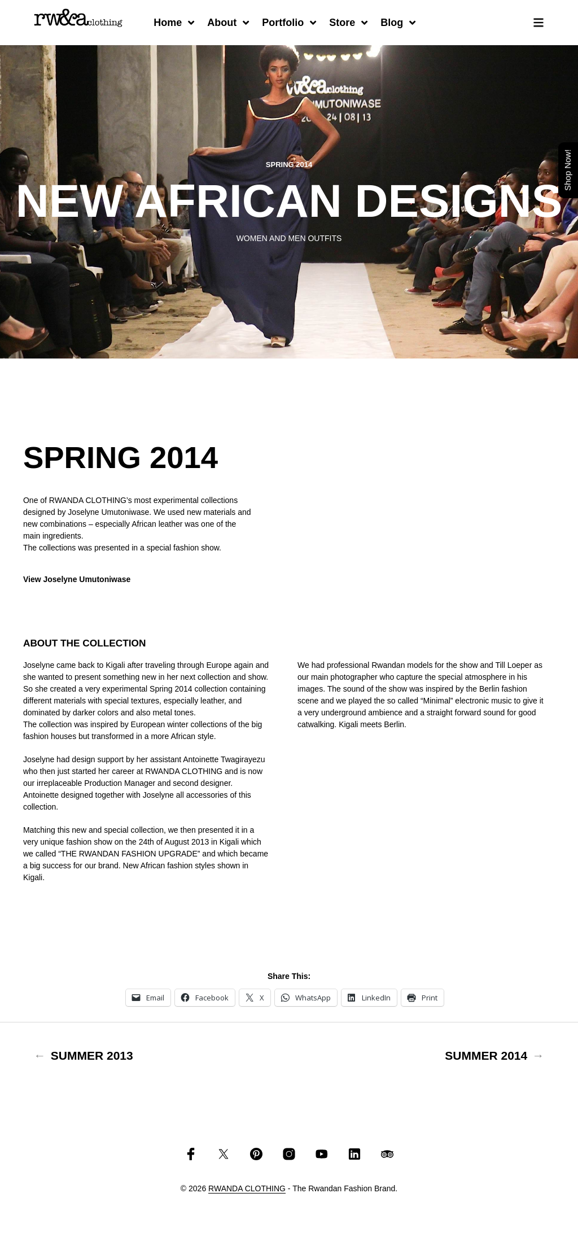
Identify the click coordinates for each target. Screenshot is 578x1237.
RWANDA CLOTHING (247, 1188)
